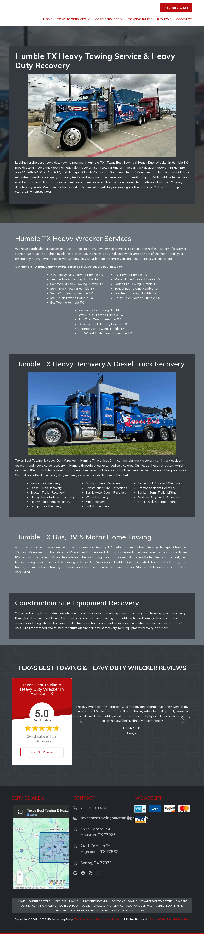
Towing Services (112, 19)
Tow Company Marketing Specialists (97, 927)
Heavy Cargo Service (139, 914)
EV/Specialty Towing (124, 909)
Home (87, 19)
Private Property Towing (156, 909)
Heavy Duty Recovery (95, 909)
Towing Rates (179, 19)
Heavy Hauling (47, 914)
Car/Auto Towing (39, 909)
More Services (148, 19)
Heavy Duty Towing (66, 909)
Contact (184, 27)
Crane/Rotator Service (108, 914)
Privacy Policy (182, 927)
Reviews (164, 27)
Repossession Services (84, 918)
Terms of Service (160, 927)
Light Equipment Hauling (75, 914)
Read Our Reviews (42, 760)
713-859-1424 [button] (176, 7)
